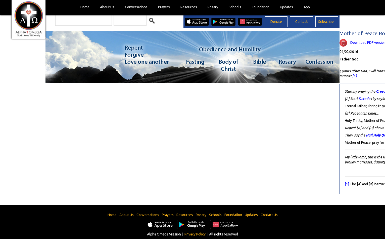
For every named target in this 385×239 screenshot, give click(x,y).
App (307, 7)
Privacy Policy (195, 234)
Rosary (213, 7)
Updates (286, 7)
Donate (276, 22)
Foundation (260, 7)
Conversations (136, 7)
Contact (301, 22)
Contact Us (269, 215)
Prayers (164, 7)
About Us (107, 7)
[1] (354, 76)
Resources (188, 7)
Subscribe (326, 22)
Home (84, 7)
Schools (235, 7)
